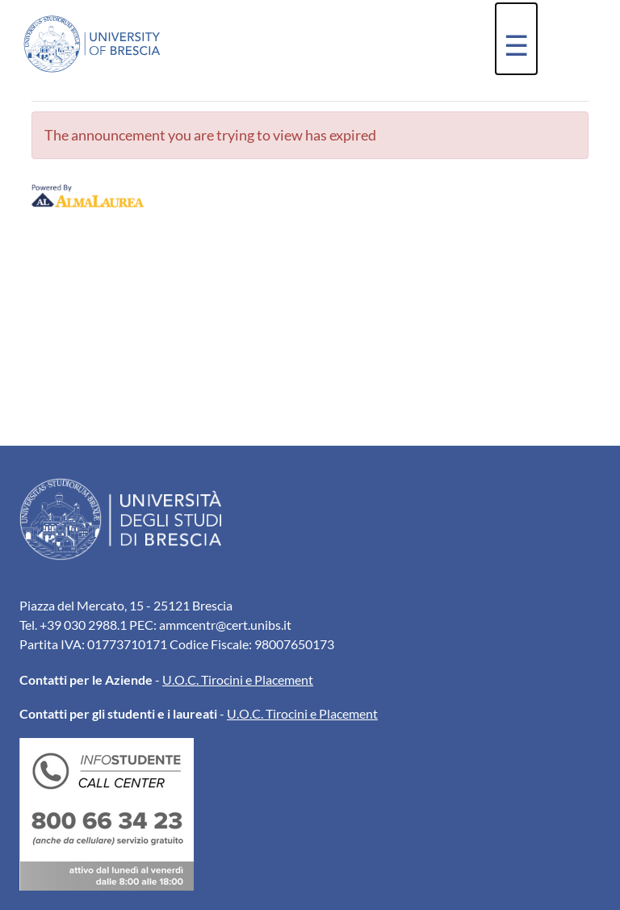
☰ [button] (516, 44)
